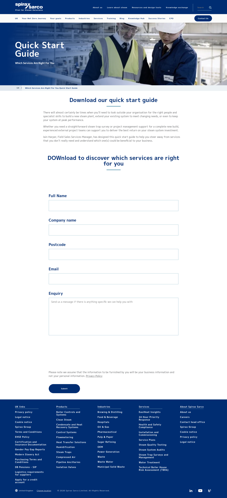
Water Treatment (149, 462)
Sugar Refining (107, 441)
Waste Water (105, 461)
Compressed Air (66, 457)
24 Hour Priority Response (149, 418)
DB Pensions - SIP (26, 467)
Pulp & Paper (105, 436)
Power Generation (109, 451)
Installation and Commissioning (149, 433)
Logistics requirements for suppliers (29, 473)
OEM (100, 446)
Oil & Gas (103, 426)
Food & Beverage (108, 417)
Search (210, 7)
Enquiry (56, 293)
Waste (101, 456)
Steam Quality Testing (153, 444)
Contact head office (192, 422)
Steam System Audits (152, 449)
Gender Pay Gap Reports (30, 449)
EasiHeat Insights (150, 412)
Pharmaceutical (107, 431)
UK (18, 88)
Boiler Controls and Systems (68, 413)
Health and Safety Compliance (150, 426)
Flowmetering (64, 437)
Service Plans (147, 439)
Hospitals (103, 422)
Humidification (65, 447)
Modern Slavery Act (27, 454)
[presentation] (61, 353)
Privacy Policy (94, 376)
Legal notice (22, 417)
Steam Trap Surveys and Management (153, 456)
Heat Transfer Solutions (71, 442)
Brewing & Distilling (110, 412)
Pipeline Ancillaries (68, 462)
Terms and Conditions (28, 431)
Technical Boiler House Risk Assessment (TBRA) (154, 468)
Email (54, 269)
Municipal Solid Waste (111, 466)
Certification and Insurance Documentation (30, 443)
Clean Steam (64, 419)
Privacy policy (24, 412)
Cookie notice (23, 422)
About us (185, 412)
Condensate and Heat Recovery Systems (69, 426)
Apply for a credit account (26, 481)
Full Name (58, 195)
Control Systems (66, 432)
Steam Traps (64, 452)
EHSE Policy (22, 436)
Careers (185, 417)
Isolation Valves (66, 467)
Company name (62, 220)
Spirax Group (23, 426)
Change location (44, 490)
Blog (209, 490)
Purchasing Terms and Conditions (28, 461)
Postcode (57, 244)
